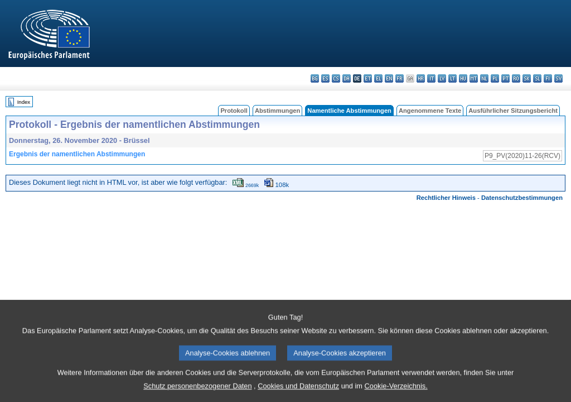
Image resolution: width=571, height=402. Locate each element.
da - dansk (346, 78)
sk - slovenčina (526, 78)
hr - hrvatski (421, 78)
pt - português (505, 78)
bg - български (315, 78)
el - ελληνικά (378, 78)
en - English (389, 78)
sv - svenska (558, 78)
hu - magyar (463, 78)
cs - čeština (336, 78)
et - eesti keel (368, 78)
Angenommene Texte (430, 110)
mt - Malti (474, 78)
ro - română (516, 78)
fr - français (399, 78)
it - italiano (431, 78)
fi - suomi (548, 78)
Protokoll (233, 110)
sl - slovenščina (537, 78)
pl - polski (495, 78)
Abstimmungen (277, 110)
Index (23, 102)
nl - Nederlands (484, 78)
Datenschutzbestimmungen (522, 197)
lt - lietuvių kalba (452, 78)
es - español (325, 78)
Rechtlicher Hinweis (446, 197)
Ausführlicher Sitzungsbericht (513, 110)
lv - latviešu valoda (442, 78)
